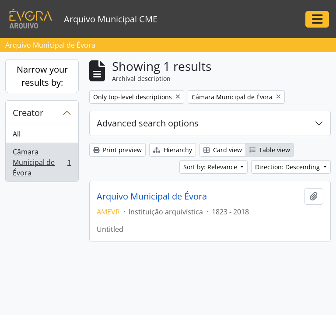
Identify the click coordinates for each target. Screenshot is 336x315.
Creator (28, 113)
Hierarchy (172, 150)
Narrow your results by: (42, 75)
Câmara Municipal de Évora (41, 162)
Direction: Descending (288, 167)
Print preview (117, 150)
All (17, 134)
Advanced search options (148, 123)
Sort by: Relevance (211, 167)
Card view (222, 150)
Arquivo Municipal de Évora (152, 196)
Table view (269, 150)
